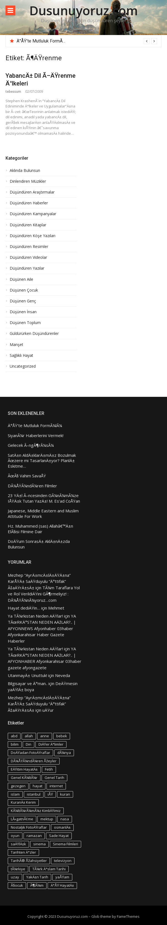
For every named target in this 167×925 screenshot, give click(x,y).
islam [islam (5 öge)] (15, 794)
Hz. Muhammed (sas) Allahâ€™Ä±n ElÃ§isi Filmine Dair (40, 528)
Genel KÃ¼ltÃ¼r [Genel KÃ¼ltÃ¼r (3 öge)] (24, 777)
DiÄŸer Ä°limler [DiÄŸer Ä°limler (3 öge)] (50, 744)
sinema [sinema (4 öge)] (39, 843)
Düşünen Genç (23, 301)
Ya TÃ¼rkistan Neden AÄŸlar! (35, 616)
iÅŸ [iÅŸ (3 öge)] (50, 794)
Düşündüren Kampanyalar (33, 213)
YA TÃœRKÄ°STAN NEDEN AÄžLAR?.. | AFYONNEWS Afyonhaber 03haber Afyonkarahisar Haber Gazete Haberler (42, 628)
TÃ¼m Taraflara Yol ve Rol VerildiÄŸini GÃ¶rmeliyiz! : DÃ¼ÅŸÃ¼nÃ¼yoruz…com (44, 594)
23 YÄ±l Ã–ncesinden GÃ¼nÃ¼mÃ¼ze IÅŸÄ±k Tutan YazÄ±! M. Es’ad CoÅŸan (44, 498)
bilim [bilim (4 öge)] (15, 744)
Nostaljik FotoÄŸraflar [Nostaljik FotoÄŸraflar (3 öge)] (29, 827)
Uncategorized (23, 366)
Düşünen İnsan (23, 311)
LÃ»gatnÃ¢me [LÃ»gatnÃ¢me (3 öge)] (22, 818)
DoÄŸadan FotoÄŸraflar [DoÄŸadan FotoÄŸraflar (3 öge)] (30, 752)
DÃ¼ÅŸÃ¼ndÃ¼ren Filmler (32, 485)
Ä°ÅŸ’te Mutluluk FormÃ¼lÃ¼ (45, 41)
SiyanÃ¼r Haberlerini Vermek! (35, 435)
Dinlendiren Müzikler (28, 181)
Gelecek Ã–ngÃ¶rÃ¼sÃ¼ (31, 445)
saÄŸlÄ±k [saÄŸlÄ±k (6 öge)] (18, 843)
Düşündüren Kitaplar (28, 224)
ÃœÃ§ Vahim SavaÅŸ (27, 475)
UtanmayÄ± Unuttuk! (27, 675)
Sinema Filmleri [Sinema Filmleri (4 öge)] (65, 843)
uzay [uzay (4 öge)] (15, 876)
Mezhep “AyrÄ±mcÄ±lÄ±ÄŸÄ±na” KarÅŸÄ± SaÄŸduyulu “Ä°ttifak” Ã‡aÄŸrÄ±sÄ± (39, 581)
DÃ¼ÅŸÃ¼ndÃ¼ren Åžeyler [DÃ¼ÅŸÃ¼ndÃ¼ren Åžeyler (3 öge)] (33, 760)
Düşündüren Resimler (29, 246)
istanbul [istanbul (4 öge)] (33, 794)
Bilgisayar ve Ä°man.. (27, 683)
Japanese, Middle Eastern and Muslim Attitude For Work (43, 513)
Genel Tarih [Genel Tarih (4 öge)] (54, 777)
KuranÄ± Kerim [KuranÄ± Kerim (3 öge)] (23, 802)
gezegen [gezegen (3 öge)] (18, 785)
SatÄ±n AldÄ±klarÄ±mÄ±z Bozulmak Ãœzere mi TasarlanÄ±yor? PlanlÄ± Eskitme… (42, 461)
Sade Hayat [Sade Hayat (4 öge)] (59, 835)
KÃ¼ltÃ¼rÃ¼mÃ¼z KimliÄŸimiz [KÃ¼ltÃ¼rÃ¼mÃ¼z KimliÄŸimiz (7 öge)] (36, 810)
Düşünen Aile (21, 279)
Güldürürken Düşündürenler (34, 333)
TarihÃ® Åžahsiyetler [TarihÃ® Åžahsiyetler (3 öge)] (29, 860)
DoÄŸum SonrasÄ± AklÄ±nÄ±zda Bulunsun (39, 544)
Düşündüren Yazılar (27, 268)
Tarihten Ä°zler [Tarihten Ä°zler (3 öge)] (23, 852)
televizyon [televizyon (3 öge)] (62, 860)
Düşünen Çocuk (24, 290)
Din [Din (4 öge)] (28, 744)
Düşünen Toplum (25, 322)
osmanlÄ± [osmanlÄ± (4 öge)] (62, 827)
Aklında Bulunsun (25, 170)
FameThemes (128, 916)
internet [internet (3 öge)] (56, 785)
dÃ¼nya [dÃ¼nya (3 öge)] (64, 752)
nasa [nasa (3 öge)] (64, 818)
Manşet (16, 344)
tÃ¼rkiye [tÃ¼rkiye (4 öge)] (18, 868)
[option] (87, 41)
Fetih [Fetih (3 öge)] (49, 769)
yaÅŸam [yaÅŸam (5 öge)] (62, 876)
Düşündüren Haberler (29, 202)
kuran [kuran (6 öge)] (65, 794)
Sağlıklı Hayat (21, 355)
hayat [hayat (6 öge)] (37, 785)
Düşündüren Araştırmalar (32, 192)
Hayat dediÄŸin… (24, 608)
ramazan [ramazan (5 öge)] (34, 835)
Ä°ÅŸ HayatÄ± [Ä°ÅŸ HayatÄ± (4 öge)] (62, 885)
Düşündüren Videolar (28, 257)
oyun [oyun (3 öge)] (15, 835)
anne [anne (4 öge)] (44, 735)
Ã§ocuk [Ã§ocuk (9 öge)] (17, 885)
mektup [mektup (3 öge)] (46, 818)
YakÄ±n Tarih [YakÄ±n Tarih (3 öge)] (37, 876)
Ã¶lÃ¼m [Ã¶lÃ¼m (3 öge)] (36, 885)
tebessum (13, 91)
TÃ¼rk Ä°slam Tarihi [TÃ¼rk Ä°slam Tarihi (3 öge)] (49, 868)
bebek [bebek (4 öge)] (61, 735)
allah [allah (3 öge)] (29, 735)
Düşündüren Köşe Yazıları (32, 235)
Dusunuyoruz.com (83, 10)
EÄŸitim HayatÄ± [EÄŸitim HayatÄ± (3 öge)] (24, 769)
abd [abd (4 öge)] (14, 735)
